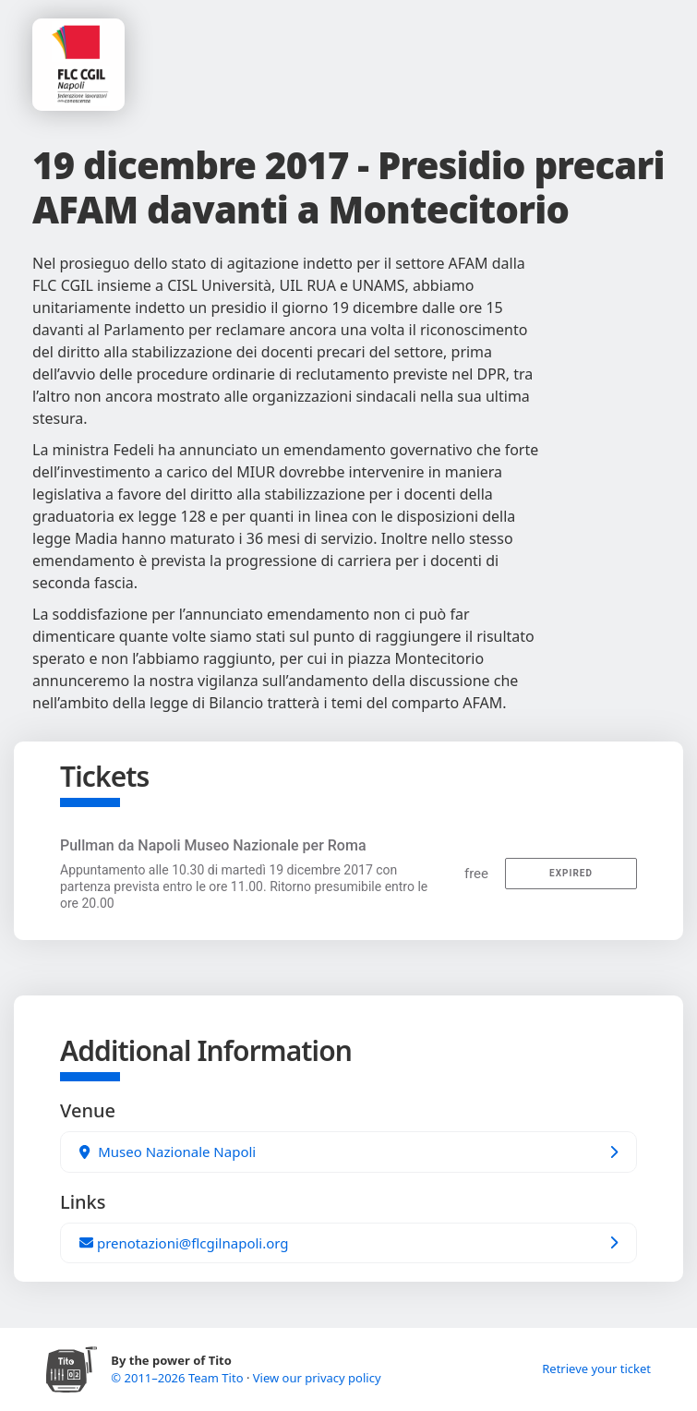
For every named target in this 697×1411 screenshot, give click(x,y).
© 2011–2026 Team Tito (178, 1377)
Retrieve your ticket (596, 1368)
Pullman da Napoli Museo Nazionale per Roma (213, 845)
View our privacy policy (317, 1377)
